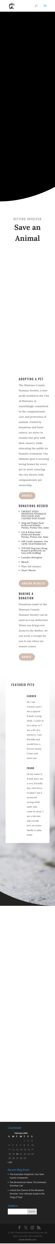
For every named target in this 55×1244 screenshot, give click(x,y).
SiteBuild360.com (27, 1239)
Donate (27, 657)
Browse (27, 495)
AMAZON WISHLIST (33, 583)
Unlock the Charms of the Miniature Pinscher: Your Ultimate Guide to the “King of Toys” (27, 1194)
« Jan (10, 1162)
